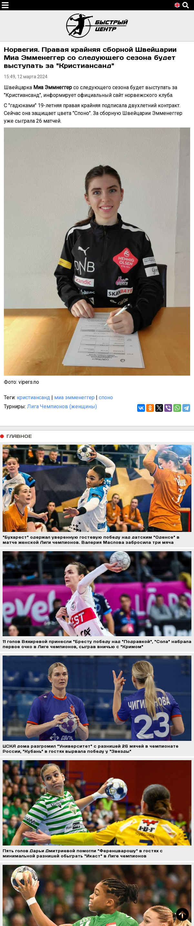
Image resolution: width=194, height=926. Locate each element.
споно (106, 397)
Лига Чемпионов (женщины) (62, 406)
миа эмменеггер (74, 397)
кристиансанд (33, 397)
